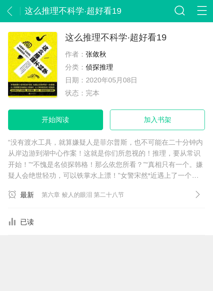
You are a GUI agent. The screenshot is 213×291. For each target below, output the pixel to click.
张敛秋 (96, 54)
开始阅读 (55, 120)
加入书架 (157, 120)
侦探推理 (99, 67)
